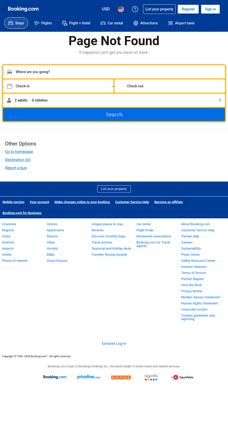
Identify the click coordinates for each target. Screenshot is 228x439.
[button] (114, 100)
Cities (6, 236)
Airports (8, 248)
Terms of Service (193, 273)
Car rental (143, 224)
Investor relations (193, 267)
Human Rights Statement (199, 303)
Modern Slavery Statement (200, 297)
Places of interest (15, 261)
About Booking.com (195, 224)
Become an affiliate (169, 202)
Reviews (98, 230)
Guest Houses (57, 261)
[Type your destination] (114, 71)
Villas (51, 242)
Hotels (7, 254)
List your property (114, 189)
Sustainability (191, 248)
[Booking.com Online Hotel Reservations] (23, 9)
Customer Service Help (132, 202)
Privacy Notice (191, 291)
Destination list (17, 159)
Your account (39, 202)
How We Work (191, 285)
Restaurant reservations (153, 236)
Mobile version (13, 202)
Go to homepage (19, 151)
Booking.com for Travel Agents (153, 244)
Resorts (52, 236)
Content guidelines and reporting (198, 317)
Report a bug (16, 168)
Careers (187, 242)
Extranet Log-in (114, 344)
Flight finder (145, 230)
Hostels (52, 248)
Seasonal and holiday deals (111, 248)
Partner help (190, 236)
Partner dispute (192, 279)
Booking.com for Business (22, 213)
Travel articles (102, 242)
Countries (9, 224)
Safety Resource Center (198, 261)
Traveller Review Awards (109, 254)
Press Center (190, 254)
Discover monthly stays (109, 236)
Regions (8, 230)
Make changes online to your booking (82, 202)
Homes (52, 224)
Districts (8, 242)
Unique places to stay (107, 224)
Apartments (55, 230)
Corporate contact (194, 309)
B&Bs (51, 254)
